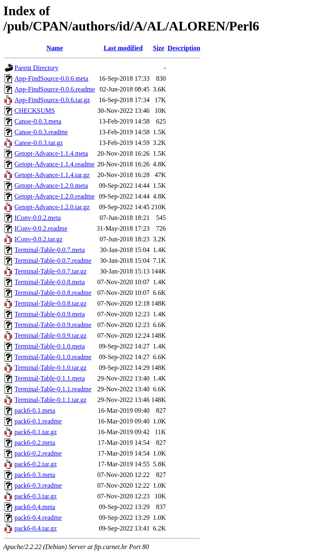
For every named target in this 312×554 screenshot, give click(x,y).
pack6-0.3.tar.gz (35, 496)
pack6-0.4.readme (38, 517)
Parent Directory (36, 67)
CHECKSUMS (34, 110)
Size (159, 47)
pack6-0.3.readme (38, 485)
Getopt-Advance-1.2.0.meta (51, 185)
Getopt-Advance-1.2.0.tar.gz (52, 206)
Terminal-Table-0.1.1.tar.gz (50, 399)
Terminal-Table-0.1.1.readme (53, 389)
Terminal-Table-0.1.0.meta (49, 346)
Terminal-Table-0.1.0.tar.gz (50, 367)
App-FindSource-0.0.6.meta (51, 78)
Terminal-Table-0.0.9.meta (49, 314)
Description (184, 47)
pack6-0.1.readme (38, 421)
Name (55, 47)
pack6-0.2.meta (34, 442)
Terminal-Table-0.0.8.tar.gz (50, 303)
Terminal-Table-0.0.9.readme (53, 324)
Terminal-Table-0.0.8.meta (49, 281)
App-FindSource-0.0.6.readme (54, 89)
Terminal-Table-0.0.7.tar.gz (50, 271)
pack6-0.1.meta (34, 410)
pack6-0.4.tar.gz (35, 528)
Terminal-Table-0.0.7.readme (53, 260)
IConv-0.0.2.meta (37, 217)
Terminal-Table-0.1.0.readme (53, 356)
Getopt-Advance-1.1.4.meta (51, 153)
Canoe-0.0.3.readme (41, 132)
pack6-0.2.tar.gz (35, 464)
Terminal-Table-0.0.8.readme (53, 292)
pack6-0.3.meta (34, 474)
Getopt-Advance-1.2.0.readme (54, 196)
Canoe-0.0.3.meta (37, 121)
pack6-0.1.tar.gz (35, 431)
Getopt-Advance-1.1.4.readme (54, 164)
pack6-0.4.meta (34, 506)
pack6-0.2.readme (38, 453)
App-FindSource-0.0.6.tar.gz (52, 99)
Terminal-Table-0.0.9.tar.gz (50, 335)
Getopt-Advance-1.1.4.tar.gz (52, 174)
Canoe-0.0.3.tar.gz (38, 142)
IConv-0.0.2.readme (40, 228)
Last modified (123, 47)
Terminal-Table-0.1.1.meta (49, 378)
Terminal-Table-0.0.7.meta (49, 249)
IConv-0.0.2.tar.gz (38, 239)
